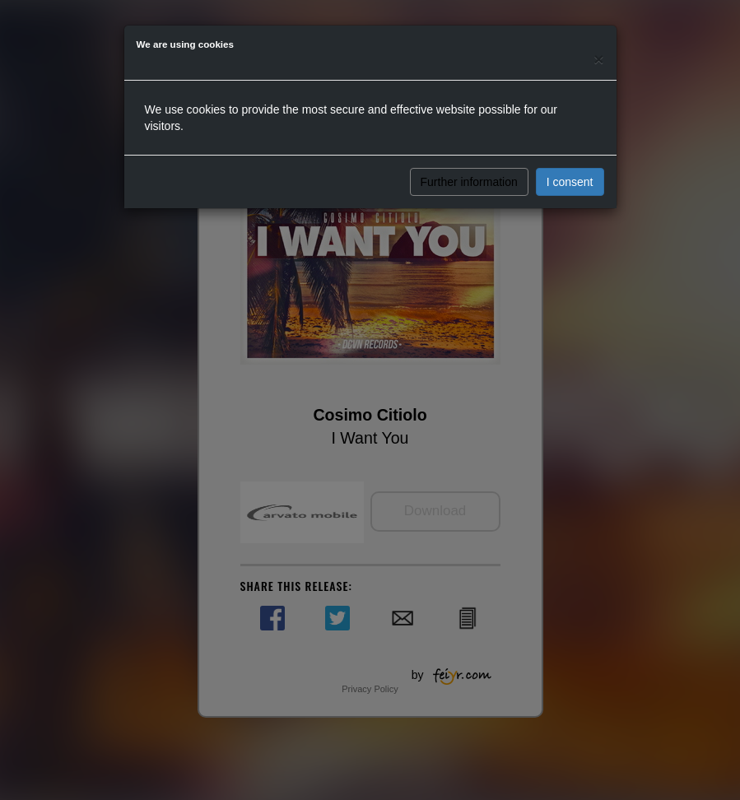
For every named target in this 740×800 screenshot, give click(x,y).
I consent (570, 181)
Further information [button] (469, 181)
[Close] (598, 58)
